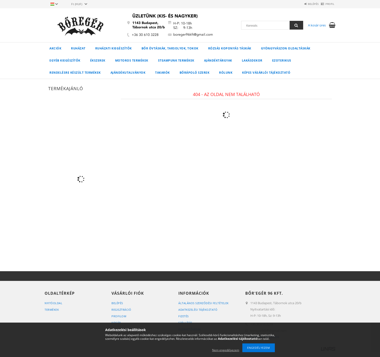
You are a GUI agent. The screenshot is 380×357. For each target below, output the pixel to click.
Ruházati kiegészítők (113, 48)
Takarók (162, 73)
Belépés (306, 4)
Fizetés (183, 316)
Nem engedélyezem (225, 350)
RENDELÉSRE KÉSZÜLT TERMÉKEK (75, 73)
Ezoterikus (281, 60)
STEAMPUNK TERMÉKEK (176, 60)
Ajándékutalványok (128, 73)
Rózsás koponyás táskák (229, 48)
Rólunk (225, 73)
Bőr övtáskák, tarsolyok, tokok (170, 48)
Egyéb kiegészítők (64, 60)
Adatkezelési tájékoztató (197, 309)
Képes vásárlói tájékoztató (266, 73)
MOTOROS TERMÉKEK (131, 60)
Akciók (55, 48)
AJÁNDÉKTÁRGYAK (218, 60)
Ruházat (78, 48)
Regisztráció (121, 309)
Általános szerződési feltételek (203, 303)
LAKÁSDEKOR (252, 60)
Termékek (52, 309)
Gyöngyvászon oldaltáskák (285, 48)
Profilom (118, 316)
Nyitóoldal (53, 303)
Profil (327, 4)
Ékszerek (97, 60)
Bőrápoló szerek (195, 73)
